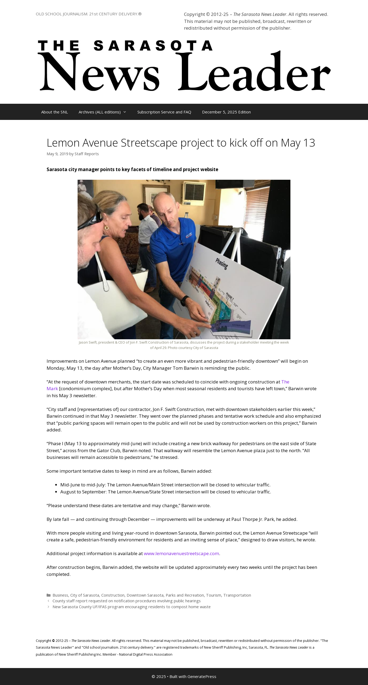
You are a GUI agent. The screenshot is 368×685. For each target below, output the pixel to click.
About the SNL (54, 112)
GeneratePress (202, 676)
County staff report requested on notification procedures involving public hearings (127, 600)
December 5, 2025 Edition (226, 112)
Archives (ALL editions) (105, 112)
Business (60, 595)
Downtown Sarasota (145, 595)
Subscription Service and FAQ (164, 112)
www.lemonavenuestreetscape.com (181, 553)
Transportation (237, 595)
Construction (112, 595)
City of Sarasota (84, 595)
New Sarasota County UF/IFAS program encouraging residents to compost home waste (132, 606)
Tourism (213, 595)
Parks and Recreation (185, 595)
